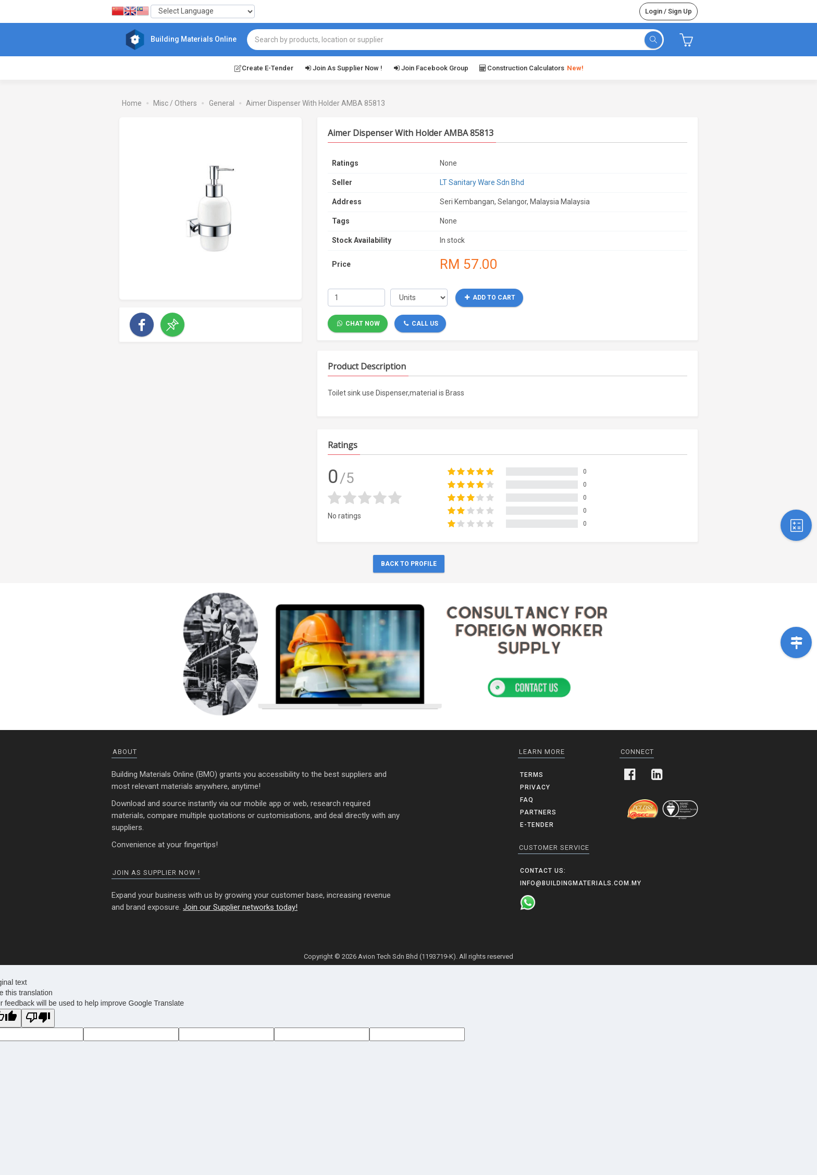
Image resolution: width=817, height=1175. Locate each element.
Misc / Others (175, 102)
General (221, 102)
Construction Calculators (531, 67)
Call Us (421, 322)
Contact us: (543, 870)
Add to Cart (490, 297)
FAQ (527, 799)
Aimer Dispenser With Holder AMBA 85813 (315, 102)
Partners (538, 811)
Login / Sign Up (668, 11)
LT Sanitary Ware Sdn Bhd (482, 182)
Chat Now (358, 322)
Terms (531, 774)
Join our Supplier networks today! (240, 906)
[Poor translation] (38, 1017)
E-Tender (537, 824)
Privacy (535, 786)
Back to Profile (409, 563)
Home (132, 102)
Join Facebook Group (430, 67)
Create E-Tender (263, 67)
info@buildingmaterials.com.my (580, 882)
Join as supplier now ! (343, 67)
